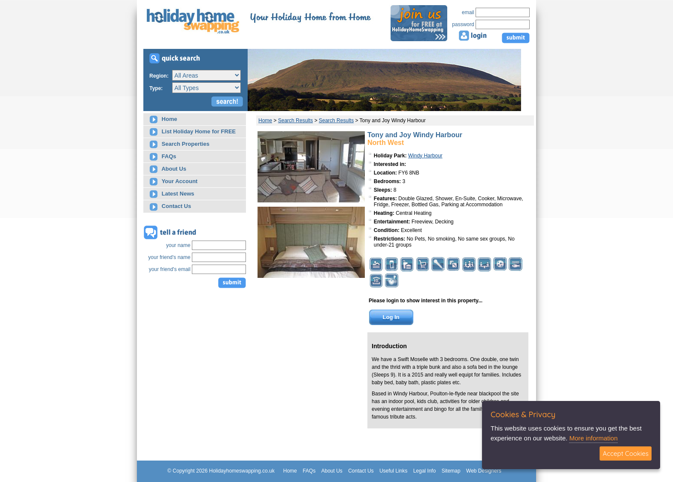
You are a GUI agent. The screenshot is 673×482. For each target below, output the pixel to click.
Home (163, 119)
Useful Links (393, 471)
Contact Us (170, 207)
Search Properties (179, 144)
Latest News (171, 194)
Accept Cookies (626, 453)
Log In (391, 317)
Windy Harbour (425, 156)
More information (593, 438)
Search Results (295, 120)
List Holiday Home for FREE (192, 132)
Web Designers (483, 471)
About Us (167, 169)
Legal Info (424, 471)
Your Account (173, 182)
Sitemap (451, 471)
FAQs (162, 157)
